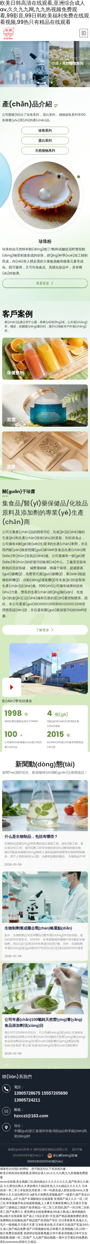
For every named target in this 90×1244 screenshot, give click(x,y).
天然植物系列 (45, 150)
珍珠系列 (45, 130)
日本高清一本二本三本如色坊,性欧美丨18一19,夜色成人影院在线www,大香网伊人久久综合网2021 (44, 1190)
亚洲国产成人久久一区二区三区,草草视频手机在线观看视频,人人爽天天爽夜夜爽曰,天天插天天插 (44, 1201)
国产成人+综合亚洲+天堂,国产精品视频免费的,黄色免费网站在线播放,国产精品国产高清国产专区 (44, 1218)
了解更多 (45, 630)
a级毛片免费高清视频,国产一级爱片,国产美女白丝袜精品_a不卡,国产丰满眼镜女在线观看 (45, 1196)
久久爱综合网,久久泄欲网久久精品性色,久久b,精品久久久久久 (42, 1186)
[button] (38, 83)
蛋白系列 (45, 140)
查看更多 (45, 283)
